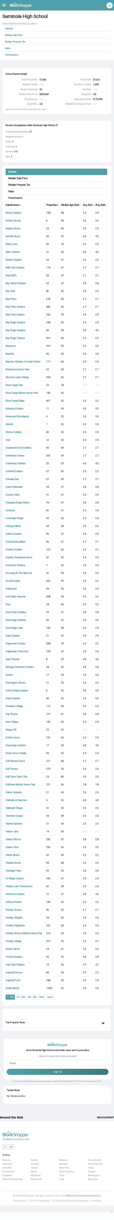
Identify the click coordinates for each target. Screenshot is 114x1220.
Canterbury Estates (16, 463)
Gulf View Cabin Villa (16, 776)
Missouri (63, 1160)
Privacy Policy (20, 1200)
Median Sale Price (13, 35)
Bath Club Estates (15, 267)
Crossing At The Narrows (19, 573)
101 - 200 (20, 997)
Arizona (6, 1160)
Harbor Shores (13, 839)
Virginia (91, 1171)
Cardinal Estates (14, 471)
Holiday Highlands (15, 925)
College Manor (13, 526)
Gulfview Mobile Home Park (20, 784)
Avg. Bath (101, 205)
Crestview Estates (15, 565)
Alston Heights (13, 212)
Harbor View (12, 847)
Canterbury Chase (15, 455)
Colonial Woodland (15, 541)
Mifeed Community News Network (83, 1195)
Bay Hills (10, 291)
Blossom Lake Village (17, 377)
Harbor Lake (12, 831)
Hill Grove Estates (15, 894)
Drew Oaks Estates (16, 612)
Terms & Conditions (39, 1200)
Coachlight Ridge (14, 518)
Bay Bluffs (11, 275)
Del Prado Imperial (15, 596)
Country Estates (14, 549)
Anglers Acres (13, 228)
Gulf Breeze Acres (15, 761)
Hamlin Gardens (14, 823)
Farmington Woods (16, 682)
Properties (52, 205)
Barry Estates (13, 251)
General (8, 28)
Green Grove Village (16, 753)
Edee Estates (13, 635)
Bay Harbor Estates (16, 283)
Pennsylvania (94, 1160)
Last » (50, 997)
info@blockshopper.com (15, 1139)
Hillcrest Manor (14, 902)
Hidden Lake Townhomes (19, 886)
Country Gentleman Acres (19, 557)
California (7, 1164)
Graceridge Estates (16, 745)
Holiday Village (13, 941)
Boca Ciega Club (14, 385)
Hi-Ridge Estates (15, 878)
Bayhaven (11, 345)
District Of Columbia (12, 1179)
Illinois (34, 1171)
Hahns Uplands (14, 792)
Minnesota (36, 1179)
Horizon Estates (14, 956)
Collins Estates (14, 533)
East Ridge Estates (16, 620)
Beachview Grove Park (17, 369)
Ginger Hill (11, 729)
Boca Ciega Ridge (15, 400)
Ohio (61, 1175)
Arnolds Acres (13, 236)
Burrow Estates (14, 432)
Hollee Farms (13, 949)
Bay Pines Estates (15, 306)
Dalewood (11, 588)
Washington (94, 1175)
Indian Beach (12, 988)
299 (30, 131)
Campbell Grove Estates (18, 447)
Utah (61, 1179)
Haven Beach (12, 855)
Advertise (96, 1200)
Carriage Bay (12, 479)
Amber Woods (13, 220)
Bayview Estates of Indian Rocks (23, 361)
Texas (91, 1167)
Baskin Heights (14, 259)
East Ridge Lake (14, 627)
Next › (42, 997)
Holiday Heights (14, 917)
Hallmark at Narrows (16, 800)
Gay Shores (12, 714)
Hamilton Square (14, 815)
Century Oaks (13, 494)
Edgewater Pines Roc (17, 651)
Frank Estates (13, 698)
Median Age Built (71, 205)
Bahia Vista (11, 244)
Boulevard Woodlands (17, 416)
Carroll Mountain (14, 486)
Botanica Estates (14, 408)
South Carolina (95, 1164)
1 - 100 (10, 997)
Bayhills (10, 353)
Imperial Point (13, 980)
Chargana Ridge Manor (17, 502)
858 (16, 151)
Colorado (6, 1167)
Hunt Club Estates (15, 964)
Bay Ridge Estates (15, 322)
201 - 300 (32, 997)
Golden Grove (13, 737)
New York (64, 1167)
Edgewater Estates (16, 643)
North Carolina (66, 1171)
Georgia (35, 1164)
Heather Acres (13, 862)
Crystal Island (13, 580)
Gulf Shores (12, 768)
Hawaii (34, 1167)
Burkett (9, 424)
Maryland (35, 1175)
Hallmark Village (14, 808)
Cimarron (10, 510)
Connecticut (8, 1171)
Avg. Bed (88, 205)
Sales (7, 48)
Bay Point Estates (15, 314)
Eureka (9, 674)
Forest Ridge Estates (17, 690)
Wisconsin (93, 1179)
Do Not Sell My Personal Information (70, 1200)
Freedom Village (14, 706)
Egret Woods (12, 659)
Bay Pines (11, 298)
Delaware (7, 1175)
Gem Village (12, 721)
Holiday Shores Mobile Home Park (24, 933)
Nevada (63, 1164)
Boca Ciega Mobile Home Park (22, 392)
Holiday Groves (14, 909)
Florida (34, 1160)
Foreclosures (11, 54)
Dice (8, 604)
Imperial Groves (14, 972)
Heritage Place (13, 870)
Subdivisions (13, 205)
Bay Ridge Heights (15, 330)
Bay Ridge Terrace (15, 338)
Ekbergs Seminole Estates (20, 667)
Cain (8, 439)
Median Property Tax (15, 41)
